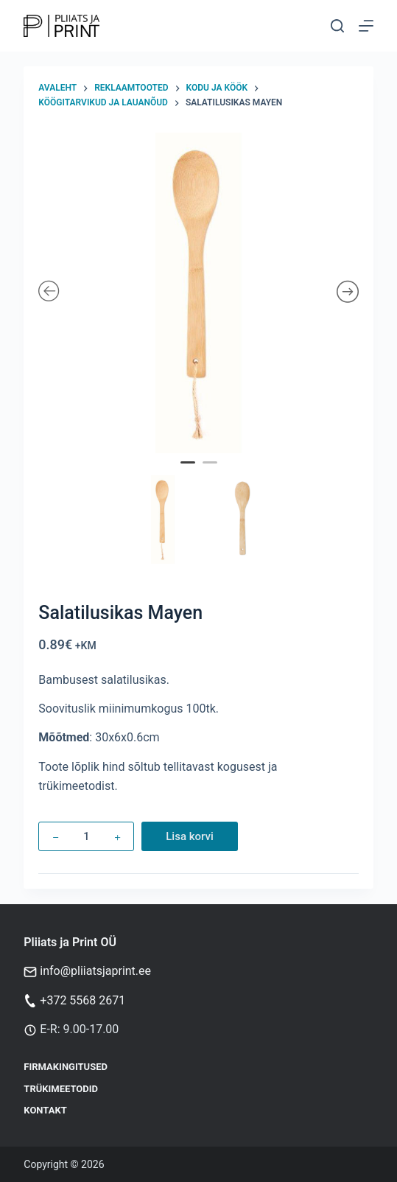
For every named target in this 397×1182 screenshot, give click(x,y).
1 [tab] (189, 472)
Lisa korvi (190, 836)
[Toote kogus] (86, 836)
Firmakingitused (66, 1066)
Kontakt (45, 1110)
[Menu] (366, 25)
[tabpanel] (198, 293)
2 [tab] (211, 472)
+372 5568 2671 (82, 1000)
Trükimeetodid (61, 1088)
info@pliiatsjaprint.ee (95, 971)
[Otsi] (337, 25)
